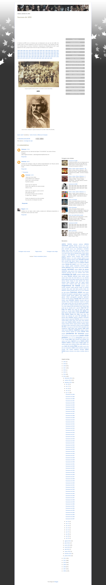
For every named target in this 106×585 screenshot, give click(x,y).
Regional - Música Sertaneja (75, 87)
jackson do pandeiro (84, 303)
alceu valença (79, 247)
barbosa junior (74, 259)
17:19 (28, 149)
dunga (71, 280)
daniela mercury (72, 276)
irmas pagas (65, 303)
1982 (43, 58)
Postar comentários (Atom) (40, 256)
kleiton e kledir (75, 312)
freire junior (86, 292)
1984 (48, 58)
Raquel (23, 209)
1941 (55, 53)
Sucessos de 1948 (70, 499)
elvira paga (77, 283)
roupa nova (82, 342)
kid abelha (83, 311)
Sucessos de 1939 (70, 480)
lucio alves (83, 314)
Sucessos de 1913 (70, 426)
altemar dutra (73, 248)
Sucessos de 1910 (70, 419)
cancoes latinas (79, 264)
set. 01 (67, 538)
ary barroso (71, 255)
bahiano (64, 258)
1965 (38, 56)
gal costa (83, 294)
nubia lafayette (78, 328)
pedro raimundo (71, 337)
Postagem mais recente (24, 251)
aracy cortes (82, 253)
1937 (43, 53)
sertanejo (73, 344)
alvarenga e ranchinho (83, 248)
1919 (35, 52)
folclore (68, 292)
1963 (32, 56)
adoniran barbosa (78, 244)
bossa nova (77, 262)
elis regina (81, 282)
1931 (27, 53)
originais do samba (75, 331)
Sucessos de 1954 (70, 512)
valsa (73, 348)
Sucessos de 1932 (72, 223)
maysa (63, 323)
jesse (80, 304)
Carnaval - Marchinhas (75, 58)
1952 (43, 55)
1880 (24, 50)
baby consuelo (85, 256)
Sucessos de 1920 (70, 440)
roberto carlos (84, 341)
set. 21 (67, 392)
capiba (71, 265)
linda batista (65, 314)
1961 (27, 56)
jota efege (86, 309)
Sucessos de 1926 (70, 453)
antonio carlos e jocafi (71, 251)
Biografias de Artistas (75, 48)
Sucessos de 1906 (70, 411)
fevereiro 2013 (68, 553)
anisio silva (72, 250)
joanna (83, 304)
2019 (64, 363)
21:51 (26, 209)
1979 (35, 58)
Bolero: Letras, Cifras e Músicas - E (76, 191)
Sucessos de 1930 (70, 461)
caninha (67, 265)
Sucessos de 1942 (70, 487)
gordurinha (80, 297)
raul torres (67, 341)
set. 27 (67, 386)
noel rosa (71, 328)
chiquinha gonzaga (66, 272)
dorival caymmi (65, 280)
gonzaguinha (73, 297)
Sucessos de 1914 (70, 428)
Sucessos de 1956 (70, 516)
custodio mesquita (81, 274)
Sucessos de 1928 (70, 457)
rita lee (78, 341)
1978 (32, 58)
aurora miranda (76, 256)
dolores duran (79, 279)
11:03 (32, 175)
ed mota (76, 280)
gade (79, 294)
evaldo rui (81, 287)
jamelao (76, 304)
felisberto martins (66, 290)
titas (75, 346)
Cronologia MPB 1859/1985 (75, 61)
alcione (84, 247)
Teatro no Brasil (75, 90)
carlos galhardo (66, 267)
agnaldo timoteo (73, 245)
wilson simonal (69, 351)
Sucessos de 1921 (70, 443)
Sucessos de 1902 (70, 403)
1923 (46, 52)
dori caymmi (86, 279)
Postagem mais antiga (52, 251)
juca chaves (76, 311)
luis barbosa (69, 316)
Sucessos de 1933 (70, 468)
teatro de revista (69, 346)
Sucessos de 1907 (70, 413)
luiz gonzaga (82, 316)
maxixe (87, 322)
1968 (46, 56)
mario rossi (64, 322)
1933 (32, 53)
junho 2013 (67, 545)
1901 (27, 50)
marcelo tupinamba (69, 319)
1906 (41, 50)
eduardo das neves (84, 280)
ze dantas (82, 351)
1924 (49, 52)
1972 (57, 56)
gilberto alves (78, 295)
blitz (85, 261)
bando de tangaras (66, 259)
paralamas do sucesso (75, 333)
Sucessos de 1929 (70, 459)
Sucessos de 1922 (70, 445)
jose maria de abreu (77, 309)
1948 (32, 55)
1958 (18, 56)
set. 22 (67, 390)
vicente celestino (79, 348)
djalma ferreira (68, 279)
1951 (41, 55)
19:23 (28, 161)
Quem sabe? (20, 134)
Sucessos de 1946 (70, 495)
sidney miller (79, 344)
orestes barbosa (66, 331)
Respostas (25, 172)
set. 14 (67, 529)
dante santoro (81, 276)
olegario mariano (84, 330)
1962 (30, 56)
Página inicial (38, 251)
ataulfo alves (85, 255)
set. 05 (67, 536)
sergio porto (68, 344)
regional (73, 341)
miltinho (83, 323)
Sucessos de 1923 (70, 447)
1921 (41, 52)
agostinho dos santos (83, 245)
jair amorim (64, 304)
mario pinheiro (85, 320)
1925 (52, 52)
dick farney (77, 277)
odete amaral (65, 330)
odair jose (86, 328)
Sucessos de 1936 (70, 474)
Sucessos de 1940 (70, 483)
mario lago (78, 320)
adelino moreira (67, 244)
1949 (35, 55)
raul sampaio (83, 339)
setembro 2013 (68, 382)
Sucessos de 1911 (70, 421)
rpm (88, 342)
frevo (67, 294)
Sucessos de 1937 (70, 476)
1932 (30, 53)
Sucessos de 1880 (72, 184)
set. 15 (67, 527)
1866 (21, 50)
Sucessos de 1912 (70, 424)
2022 (64, 361)
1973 (18, 58)
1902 (30, 50)
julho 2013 (67, 543)
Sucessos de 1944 (70, 491)
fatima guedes (79, 289)
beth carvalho (65, 261)
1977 (29, 58)
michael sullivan (69, 323)
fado (74, 289)
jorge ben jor (85, 308)
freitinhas (64, 294)
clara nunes (86, 272)
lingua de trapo (75, 314)
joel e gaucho (76, 308)
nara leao (75, 326)
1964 (35, 56)
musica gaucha (69, 326)
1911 (55, 50)
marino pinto (72, 320)
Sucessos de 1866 (70, 396)
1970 (52, 56)
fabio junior (69, 289)
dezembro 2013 (68, 378)
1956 (55, 55)
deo (73, 277)
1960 (24, 56)
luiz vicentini (69, 317)
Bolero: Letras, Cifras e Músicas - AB (77, 168)
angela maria (65, 250)
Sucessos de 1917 (70, 434)
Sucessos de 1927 (70, 455)
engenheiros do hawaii (71, 286)
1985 (51, 58)
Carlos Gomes (33, 134)
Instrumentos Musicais (75, 77)
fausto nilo (86, 289)
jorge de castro (66, 309)
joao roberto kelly (84, 306)
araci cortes (67, 253)
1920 (38, 52)
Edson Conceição (72, 199)
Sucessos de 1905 (70, 409)
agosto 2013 (68, 541)
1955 (52, 55)
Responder (24, 156)
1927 (57, 52)
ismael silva (71, 303)
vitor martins (69, 349)
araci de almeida (75, 253)
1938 (46, 53)
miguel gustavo (77, 323)
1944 (21, 55)
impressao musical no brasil (81, 301)
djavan (74, 279)
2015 (64, 372)
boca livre (67, 262)
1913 (18, 52)
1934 (35, 53)
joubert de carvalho (67, 311)
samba (63, 344)
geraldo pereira (70, 295)
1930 (24, 53)
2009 (64, 564)
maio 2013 (67, 547)
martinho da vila (81, 322)
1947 (30, 55)
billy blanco (72, 261)
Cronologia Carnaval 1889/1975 (75, 68)
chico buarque (85, 271)
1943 (18, 55)
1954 (49, 55)
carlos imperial (74, 267)
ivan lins (76, 303)
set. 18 (67, 521)
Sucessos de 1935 (70, 472)
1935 (38, 53)
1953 (46, 55)
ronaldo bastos (75, 342)
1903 (32, 50)
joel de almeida (69, 308)
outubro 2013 (68, 380)
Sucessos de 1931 (70, 464)
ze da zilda (76, 351)
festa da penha (81, 290)
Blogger (56, 581)
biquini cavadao (80, 261)
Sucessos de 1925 (70, 451)
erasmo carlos (85, 285)
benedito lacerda (84, 259)
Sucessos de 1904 (70, 407)
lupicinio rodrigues (78, 317)
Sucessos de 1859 (72, 160)
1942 (57, 53)
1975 (24, 58)
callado (63, 264)
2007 (64, 568)
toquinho (85, 346)
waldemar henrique (79, 349)
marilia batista (65, 320)
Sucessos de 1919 (70, 438)
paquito (63, 333)
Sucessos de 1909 (70, 417)
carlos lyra (81, 267)
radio (70, 339)
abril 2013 (67, 549)
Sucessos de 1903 (70, 405)
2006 (64, 571)
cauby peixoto (71, 271)
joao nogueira (67, 306)
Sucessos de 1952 (70, 508)
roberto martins (66, 342)
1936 (41, 53)
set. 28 (67, 384)
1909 (49, 50)
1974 (21, 58)
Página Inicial (75, 39)
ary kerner (78, 254)
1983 (45, 58)
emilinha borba (85, 283)
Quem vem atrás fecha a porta (75, 215)
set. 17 (67, 523)
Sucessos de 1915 (70, 430)
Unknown (23, 149)
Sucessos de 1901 (70, 400)
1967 (43, 56)
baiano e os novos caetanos (74, 258)
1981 (40, 58)
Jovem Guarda (75, 81)
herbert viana (65, 300)
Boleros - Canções (75, 52)
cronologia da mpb (28, 140)
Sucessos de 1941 (70, 485)
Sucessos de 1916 (70, 432)
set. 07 (67, 532)
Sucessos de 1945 (70, 493)
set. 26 (67, 388)
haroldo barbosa (70, 298)
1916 (27, 52)
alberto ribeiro (71, 247)
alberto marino (65, 247)
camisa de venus (70, 264)
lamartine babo (84, 312)
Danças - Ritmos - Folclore (75, 71)
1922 (43, 52)
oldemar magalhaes (74, 330)
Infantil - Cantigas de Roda (75, 74)
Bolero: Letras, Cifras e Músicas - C (76, 176)
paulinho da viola (68, 335)
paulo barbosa (76, 335)
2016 (64, 370)
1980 (37, 58)
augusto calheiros (66, 256)
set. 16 (67, 525)
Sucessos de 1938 (70, 478)
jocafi (63, 308)
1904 (35, 50)
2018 (64, 365)
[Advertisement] (38, 30)
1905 (38, 50)
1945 (24, 55)
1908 (46, 50)
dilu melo (82, 277)
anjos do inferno (80, 250)
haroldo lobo (77, 298)
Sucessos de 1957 (70, 518)
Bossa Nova (75, 55)
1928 (18, 53)
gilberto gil (86, 295)
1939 (49, 53)
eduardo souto (74, 282)
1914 (21, 52)
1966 (41, 56)
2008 (64, 566)
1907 (43, 50)
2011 (64, 560)
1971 (55, 56)
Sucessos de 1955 (70, 514)
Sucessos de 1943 (70, 489)
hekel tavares (85, 298)
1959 (21, 56)
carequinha (76, 265)
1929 (21, 53)
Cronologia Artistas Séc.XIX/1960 (75, 64)
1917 (30, 52)
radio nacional (75, 339)
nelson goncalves (82, 326)
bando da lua (85, 258)
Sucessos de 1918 (70, 436)
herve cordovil (69, 301)
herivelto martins (74, 300)
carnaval (70, 269)
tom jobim (80, 346)
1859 (18, 50)
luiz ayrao (75, 316)
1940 (52, 53)
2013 (64, 376)
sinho (84, 344)
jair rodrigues (71, 304)
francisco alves (76, 292)
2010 (64, 562)
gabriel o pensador (73, 294)
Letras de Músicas (75, 84)
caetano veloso (84, 262)
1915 (24, 52)
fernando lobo (73, 290)
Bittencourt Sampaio (42, 134)
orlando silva (85, 331)
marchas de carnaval (84, 319)
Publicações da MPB (75, 42)
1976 (27, 58)
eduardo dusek (65, 282)
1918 (32, 52)
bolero (71, 262)
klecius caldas (68, 312)
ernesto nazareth (66, 287)
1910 (52, 50)
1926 (55, 52)
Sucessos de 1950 (70, 504)
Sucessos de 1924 (70, 449)
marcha (77, 319)
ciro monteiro (78, 272)
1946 (27, 55)
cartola (76, 269)
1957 (57, 55)
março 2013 (68, 551)
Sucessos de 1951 (70, 506)
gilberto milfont (65, 297)
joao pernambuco (75, 306)
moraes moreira (80, 325)
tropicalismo (68, 348)
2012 (64, 558)
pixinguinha (79, 337)
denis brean (68, 277)
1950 (38, 55)
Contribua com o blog (75, 93)
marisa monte (72, 322)
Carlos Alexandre (72, 207)
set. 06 (67, 534)
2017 (64, 368)
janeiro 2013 (68, 555)
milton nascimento (71, 325)
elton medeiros (70, 283)
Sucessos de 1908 (70, 415)
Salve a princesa (72, 230)
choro (73, 272)
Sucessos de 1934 (70, 470)
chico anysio (78, 271)
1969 (49, 56)
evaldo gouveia (74, 287)
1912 (57, 50)
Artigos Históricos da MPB (75, 45)
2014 (64, 374)
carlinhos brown (84, 265)
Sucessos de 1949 (70, 502)
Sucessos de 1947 (70, 497)
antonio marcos (81, 251)
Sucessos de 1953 (70, 510)
